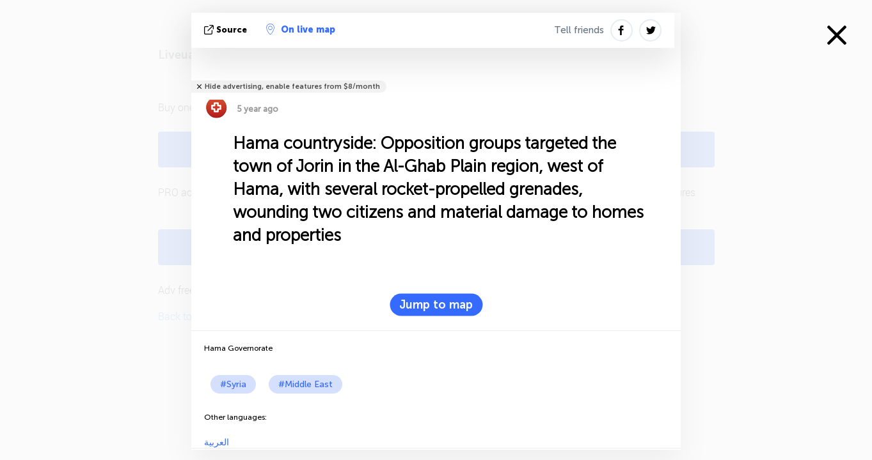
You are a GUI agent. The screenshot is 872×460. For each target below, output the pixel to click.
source (227, 29)
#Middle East (305, 384)
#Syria (233, 384)
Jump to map (436, 305)
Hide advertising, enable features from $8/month (292, 86)
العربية (216, 442)
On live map (300, 29)
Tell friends (579, 30)
